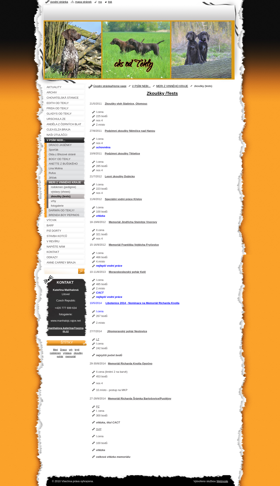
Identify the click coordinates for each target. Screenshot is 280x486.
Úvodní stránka (59, 1)
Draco (63, 349)
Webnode (222, 481)
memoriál (70, 356)
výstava (67, 353)
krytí (77, 349)
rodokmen (55, 353)
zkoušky (78, 353)
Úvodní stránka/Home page (110, 86)
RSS (100, 1)
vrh (70, 349)
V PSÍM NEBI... (141, 86)
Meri (55, 349)
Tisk (110, 1)
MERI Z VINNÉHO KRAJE (172, 86)
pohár (60, 356)
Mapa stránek (83, 1)
